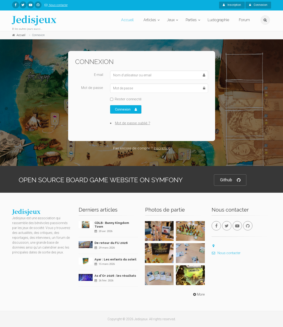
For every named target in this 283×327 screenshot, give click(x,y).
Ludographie (218, 20)
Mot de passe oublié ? (132, 123)
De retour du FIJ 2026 (111, 243)
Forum (244, 20)
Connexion (258, 5)
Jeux (171, 20)
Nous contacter (55, 5)
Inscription (232, 5)
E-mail (98, 75)
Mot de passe (92, 88)
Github (230, 180)
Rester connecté (128, 99)
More (198, 294)
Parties (191, 20)
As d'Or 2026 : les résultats (115, 275)
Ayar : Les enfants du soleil (115, 259)
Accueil (127, 20)
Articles (149, 20)
